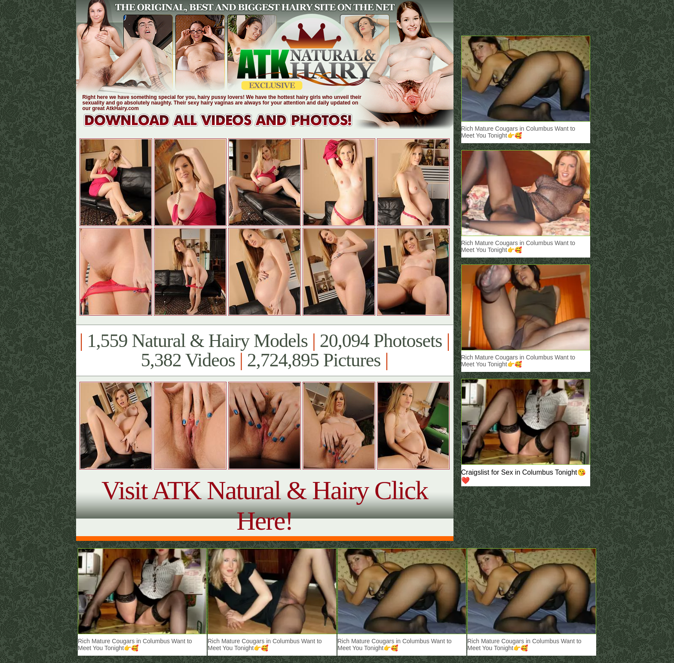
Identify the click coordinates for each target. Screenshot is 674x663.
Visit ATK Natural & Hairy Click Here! (264, 505)
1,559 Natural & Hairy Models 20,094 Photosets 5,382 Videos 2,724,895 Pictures (265, 350)
